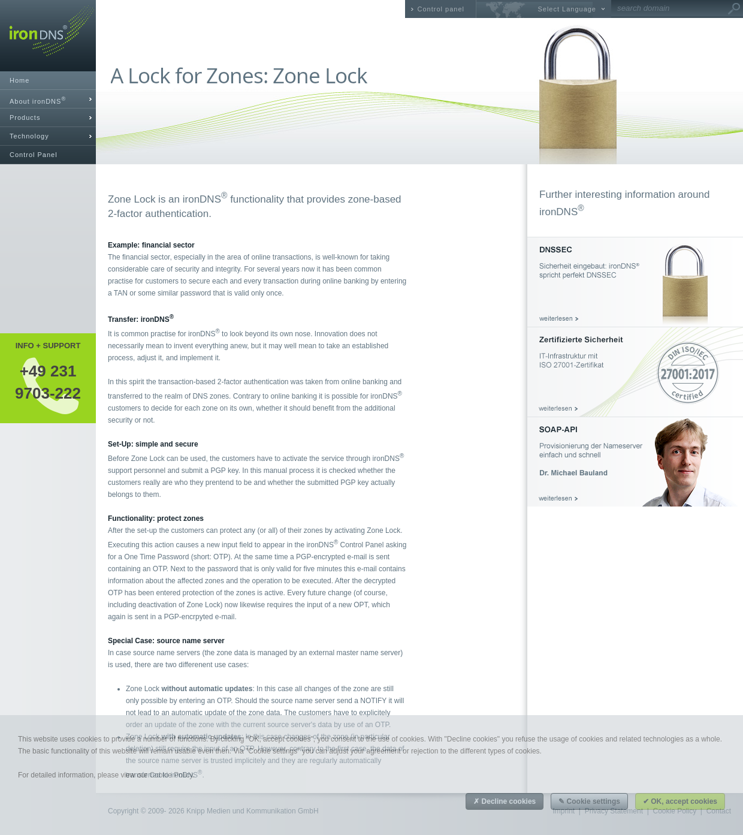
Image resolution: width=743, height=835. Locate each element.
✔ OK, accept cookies (680, 801)
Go (734, 9)
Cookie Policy (170, 775)
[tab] (48, 99)
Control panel (441, 9)
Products (25, 117)
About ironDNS (38, 100)
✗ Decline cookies (504, 801)
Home (19, 80)
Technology (29, 136)
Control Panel (34, 154)
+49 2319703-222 (48, 382)
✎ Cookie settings (589, 801)
